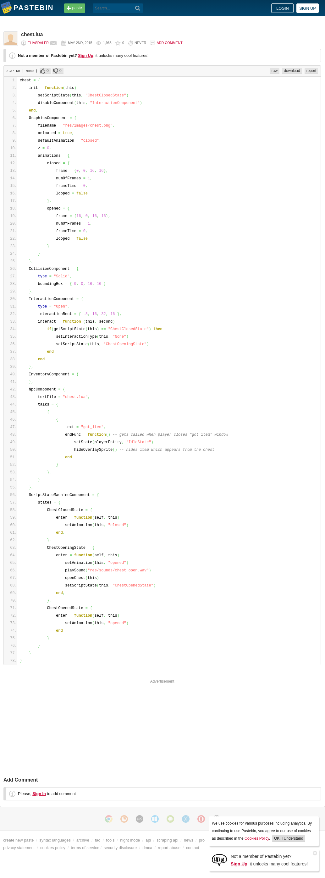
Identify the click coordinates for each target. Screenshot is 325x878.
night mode (130, 840)
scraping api (167, 840)
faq (98, 840)
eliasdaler (38, 43)
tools (110, 840)
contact (192, 847)
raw (275, 70)
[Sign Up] (219, 859)
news (188, 840)
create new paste (18, 840)
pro (202, 840)
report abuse (169, 847)
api (148, 840)
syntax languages (55, 840)
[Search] (138, 8)
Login (282, 8)
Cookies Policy (257, 838)
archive (82, 840)
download (292, 70)
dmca (147, 847)
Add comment (169, 43)
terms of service (85, 847)
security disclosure (120, 847)
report (311, 70)
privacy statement (19, 847)
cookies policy (52, 847)
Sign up (307, 8)
